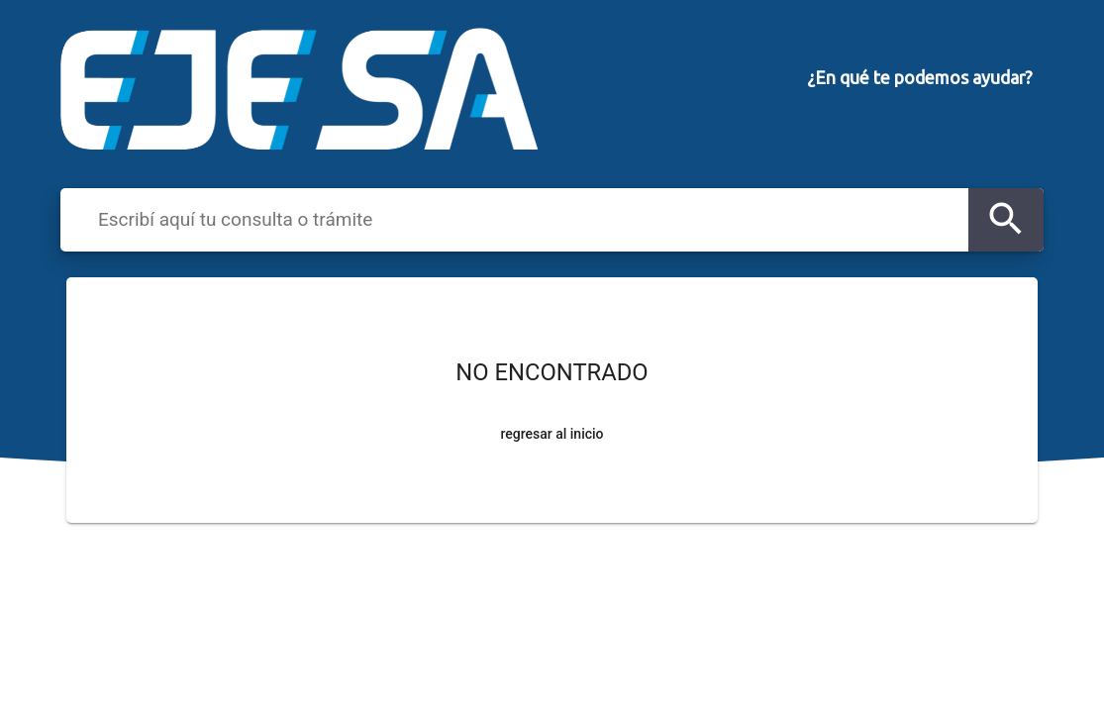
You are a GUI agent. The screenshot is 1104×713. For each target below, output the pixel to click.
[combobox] (527, 219)
